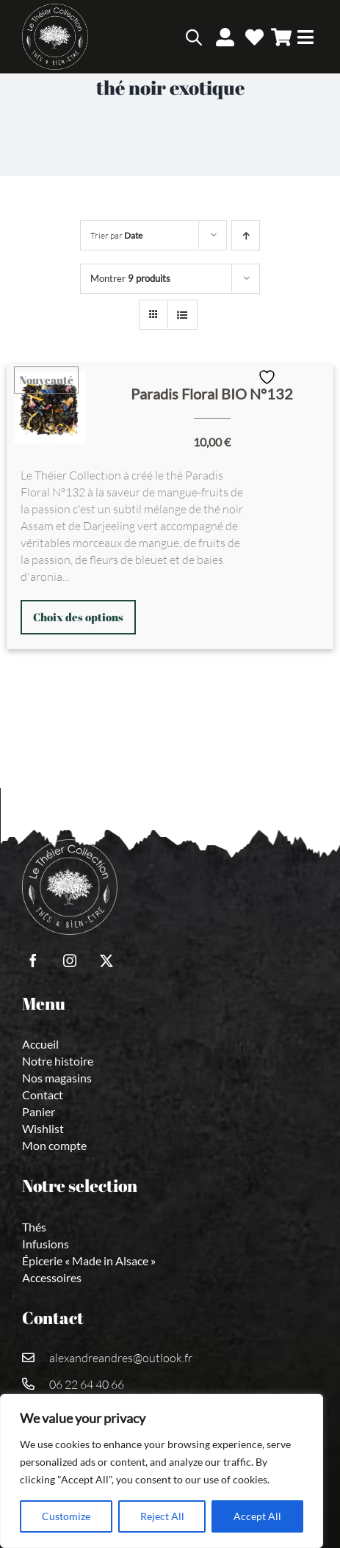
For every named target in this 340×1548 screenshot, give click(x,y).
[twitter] (106, 960)
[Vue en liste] (182, 314)
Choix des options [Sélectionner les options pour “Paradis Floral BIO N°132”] (78, 617)
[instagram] (69, 960)
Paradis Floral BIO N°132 (212, 393)
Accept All (257, 1516)
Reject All (162, 1516)
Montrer (130, 278)
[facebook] (33, 960)
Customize (66, 1516)
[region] (161, 1471)
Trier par (116, 235)
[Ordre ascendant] (245, 235)
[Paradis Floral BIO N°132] (50, 408)
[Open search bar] (194, 37)
